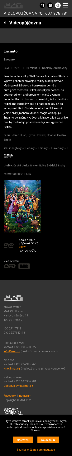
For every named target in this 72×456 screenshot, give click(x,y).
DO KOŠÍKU (30, 250)
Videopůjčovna (22, 23)
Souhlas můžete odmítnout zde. (36, 449)
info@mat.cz (12, 351)
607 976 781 (56, 13)
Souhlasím (48, 439)
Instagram (24, 395)
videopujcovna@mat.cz (18, 385)
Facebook (10, 395)
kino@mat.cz (12, 368)
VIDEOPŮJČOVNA (20, 13)
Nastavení (23, 439)
